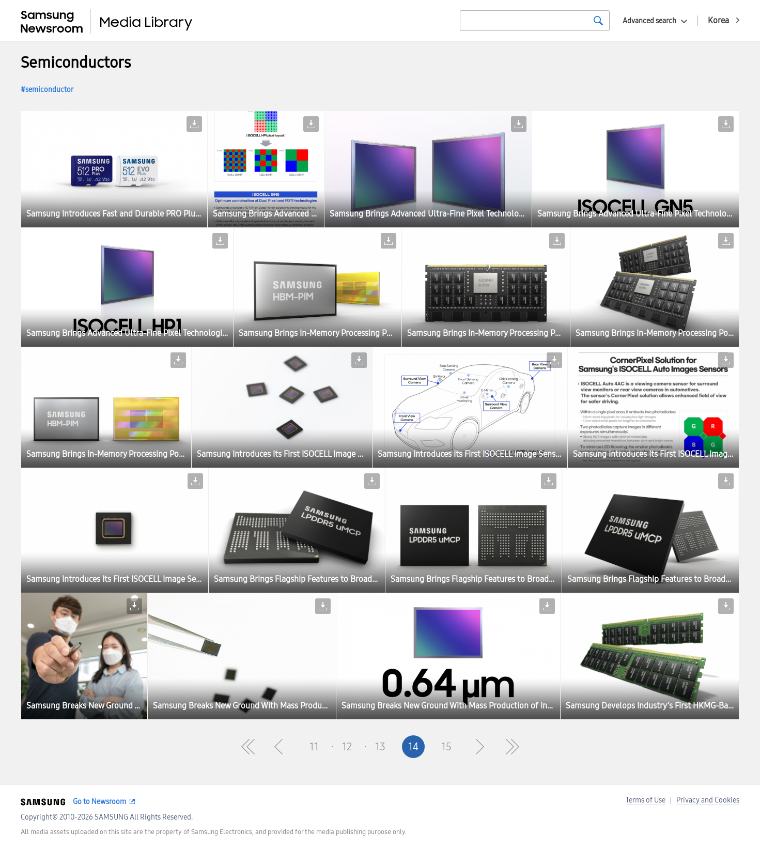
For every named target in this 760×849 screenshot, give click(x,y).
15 (446, 746)
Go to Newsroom (99, 801)
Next (479, 746)
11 (314, 746)
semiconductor (49, 89)
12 (347, 746)
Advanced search (649, 21)
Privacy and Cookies (707, 800)
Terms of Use (645, 800)
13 (380, 746)
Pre (281, 746)
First (248, 746)
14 (413, 746)
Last (512, 746)
